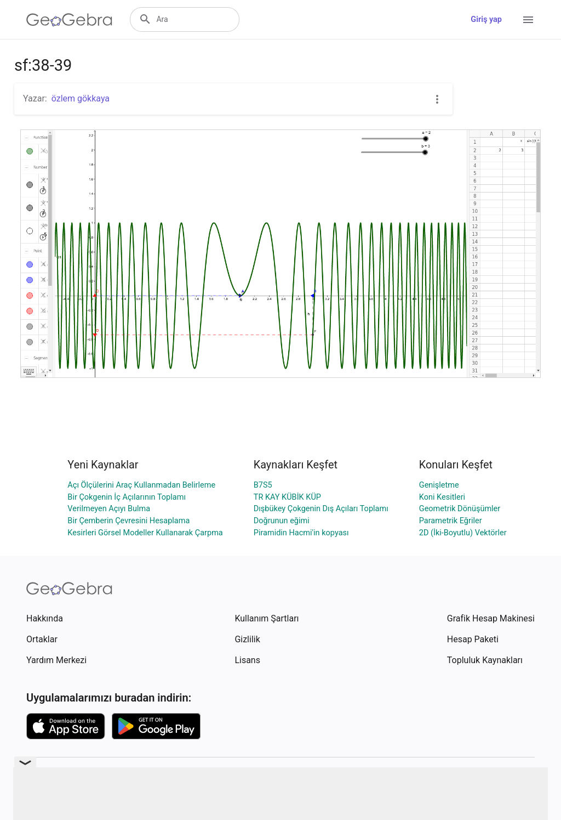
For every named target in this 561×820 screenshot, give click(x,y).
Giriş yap (486, 19)
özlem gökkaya (80, 98)
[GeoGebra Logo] (69, 19)
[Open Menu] (528, 19)
